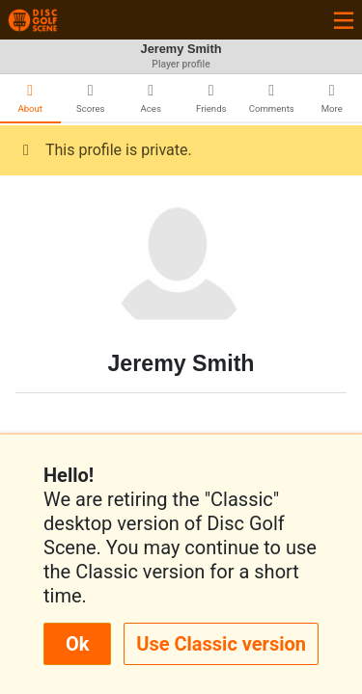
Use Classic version (221, 643)
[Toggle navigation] (343, 20)
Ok (77, 643)
